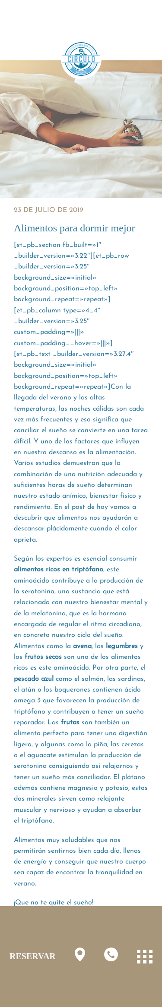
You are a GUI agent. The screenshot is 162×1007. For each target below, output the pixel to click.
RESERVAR (33, 956)
